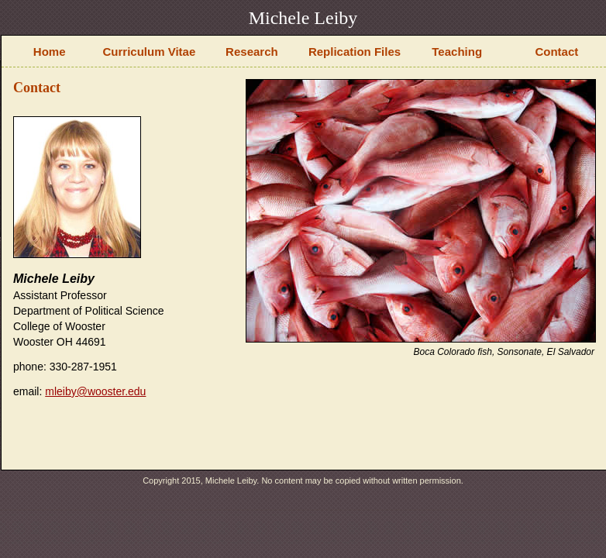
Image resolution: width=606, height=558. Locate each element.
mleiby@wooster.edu (95, 391)
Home (49, 51)
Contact (556, 51)
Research (252, 51)
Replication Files (354, 51)
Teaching (457, 51)
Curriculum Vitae (149, 51)
